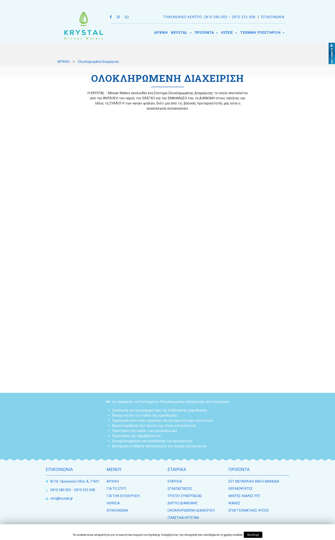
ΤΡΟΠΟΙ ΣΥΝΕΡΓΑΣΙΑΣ (185, 496)
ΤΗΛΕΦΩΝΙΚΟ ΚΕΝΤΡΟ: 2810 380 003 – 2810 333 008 (209, 17)
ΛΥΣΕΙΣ (227, 33)
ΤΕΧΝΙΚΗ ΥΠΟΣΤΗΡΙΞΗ (261, 33)
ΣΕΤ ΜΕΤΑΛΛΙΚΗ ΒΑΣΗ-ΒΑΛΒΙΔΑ (253, 481)
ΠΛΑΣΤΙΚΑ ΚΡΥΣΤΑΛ (183, 518)
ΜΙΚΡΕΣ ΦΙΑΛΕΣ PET (244, 496)
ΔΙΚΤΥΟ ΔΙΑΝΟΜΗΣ (183, 503)
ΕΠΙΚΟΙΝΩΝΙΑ (272, 17)
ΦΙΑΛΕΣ (234, 503)
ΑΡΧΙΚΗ (161, 33)
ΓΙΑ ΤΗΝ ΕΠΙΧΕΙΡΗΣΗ (123, 496)
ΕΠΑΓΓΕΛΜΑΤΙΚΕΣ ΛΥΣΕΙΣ (248, 510)
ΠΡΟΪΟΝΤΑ (205, 33)
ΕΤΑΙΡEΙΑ (175, 481)
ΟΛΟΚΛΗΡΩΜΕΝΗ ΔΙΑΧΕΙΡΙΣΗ (191, 510)
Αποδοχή (253, 534)
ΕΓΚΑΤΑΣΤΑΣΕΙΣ (180, 489)
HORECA (113, 503)
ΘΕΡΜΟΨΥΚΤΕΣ (240, 489)
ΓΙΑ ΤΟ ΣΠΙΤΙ (116, 489)
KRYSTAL (180, 33)
